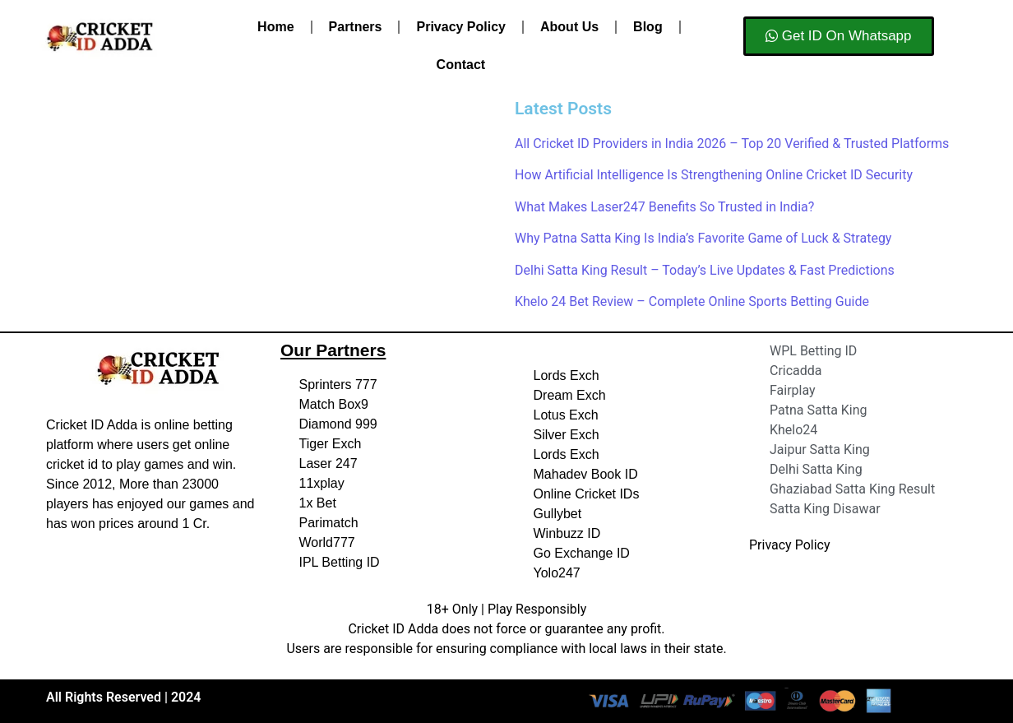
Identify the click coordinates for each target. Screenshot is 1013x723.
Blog (648, 27)
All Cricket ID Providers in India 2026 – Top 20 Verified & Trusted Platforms (732, 143)
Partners (355, 27)
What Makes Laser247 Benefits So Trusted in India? (664, 207)
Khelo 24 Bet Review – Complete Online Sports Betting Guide (692, 301)
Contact (461, 65)
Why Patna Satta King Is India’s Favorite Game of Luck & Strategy (703, 238)
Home (275, 27)
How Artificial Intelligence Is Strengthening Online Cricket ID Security (714, 175)
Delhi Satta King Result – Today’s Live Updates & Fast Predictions (705, 270)
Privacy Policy (461, 27)
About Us (569, 27)
